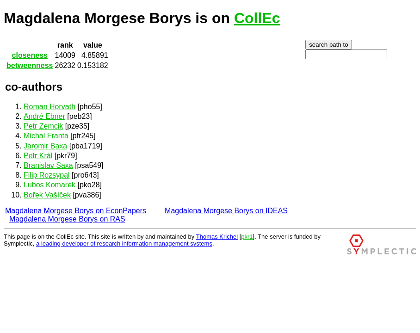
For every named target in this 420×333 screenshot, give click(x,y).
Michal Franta (46, 136)
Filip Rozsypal (47, 175)
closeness (30, 55)
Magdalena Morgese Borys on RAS (67, 219)
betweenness (29, 65)
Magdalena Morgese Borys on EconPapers (75, 211)
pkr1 (247, 236)
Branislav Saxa (48, 165)
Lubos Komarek (49, 185)
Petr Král (38, 156)
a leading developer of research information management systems (124, 243)
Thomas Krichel (217, 236)
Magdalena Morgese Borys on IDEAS (226, 211)
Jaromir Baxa (45, 146)
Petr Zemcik (43, 126)
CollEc (257, 18)
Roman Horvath (49, 107)
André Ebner (44, 116)
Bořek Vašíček (47, 195)
